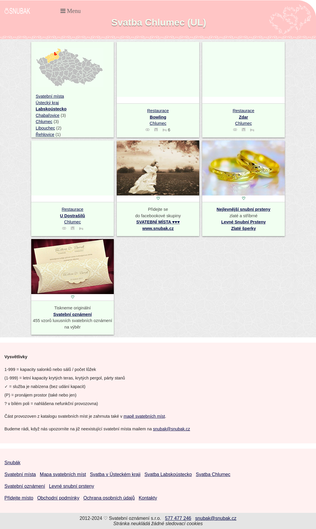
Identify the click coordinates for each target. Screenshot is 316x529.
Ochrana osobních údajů (109, 497)
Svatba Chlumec (213, 474)
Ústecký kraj (47, 102)
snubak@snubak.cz (171, 429)
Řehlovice (45, 134)
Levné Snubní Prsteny (243, 222)
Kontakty (148, 497)
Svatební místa (50, 96)
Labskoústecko (51, 109)
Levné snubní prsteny (71, 486)
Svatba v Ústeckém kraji (115, 474)
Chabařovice (48, 115)
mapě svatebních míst (144, 416)
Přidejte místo (18, 497)
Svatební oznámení (72, 314)
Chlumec (44, 121)
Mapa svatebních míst (63, 474)
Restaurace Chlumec (158, 117)
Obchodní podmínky (58, 497)
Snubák (12, 462)
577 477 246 (178, 518)
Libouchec (45, 128)
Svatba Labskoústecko (168, 474)
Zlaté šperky (243, 228)
